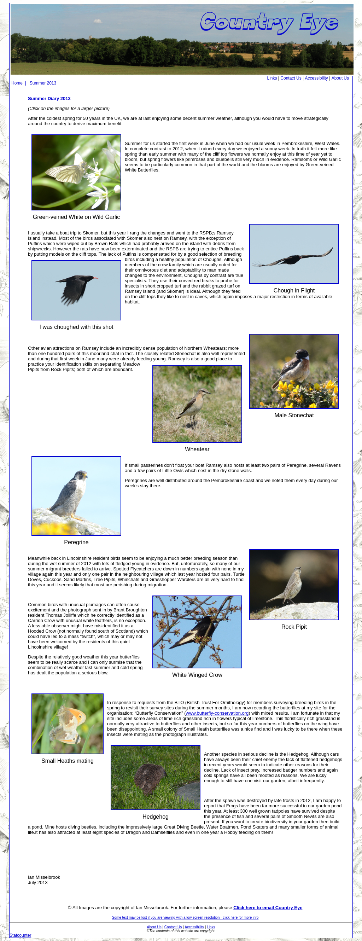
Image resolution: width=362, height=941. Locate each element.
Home (17, 83)
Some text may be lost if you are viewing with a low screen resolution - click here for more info (185, 917)
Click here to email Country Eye (267, 907)
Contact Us (290, 78)
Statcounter (20, 935)
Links (272, 78)
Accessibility (316, 78)
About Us (340, 78)
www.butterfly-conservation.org (217, 713)
